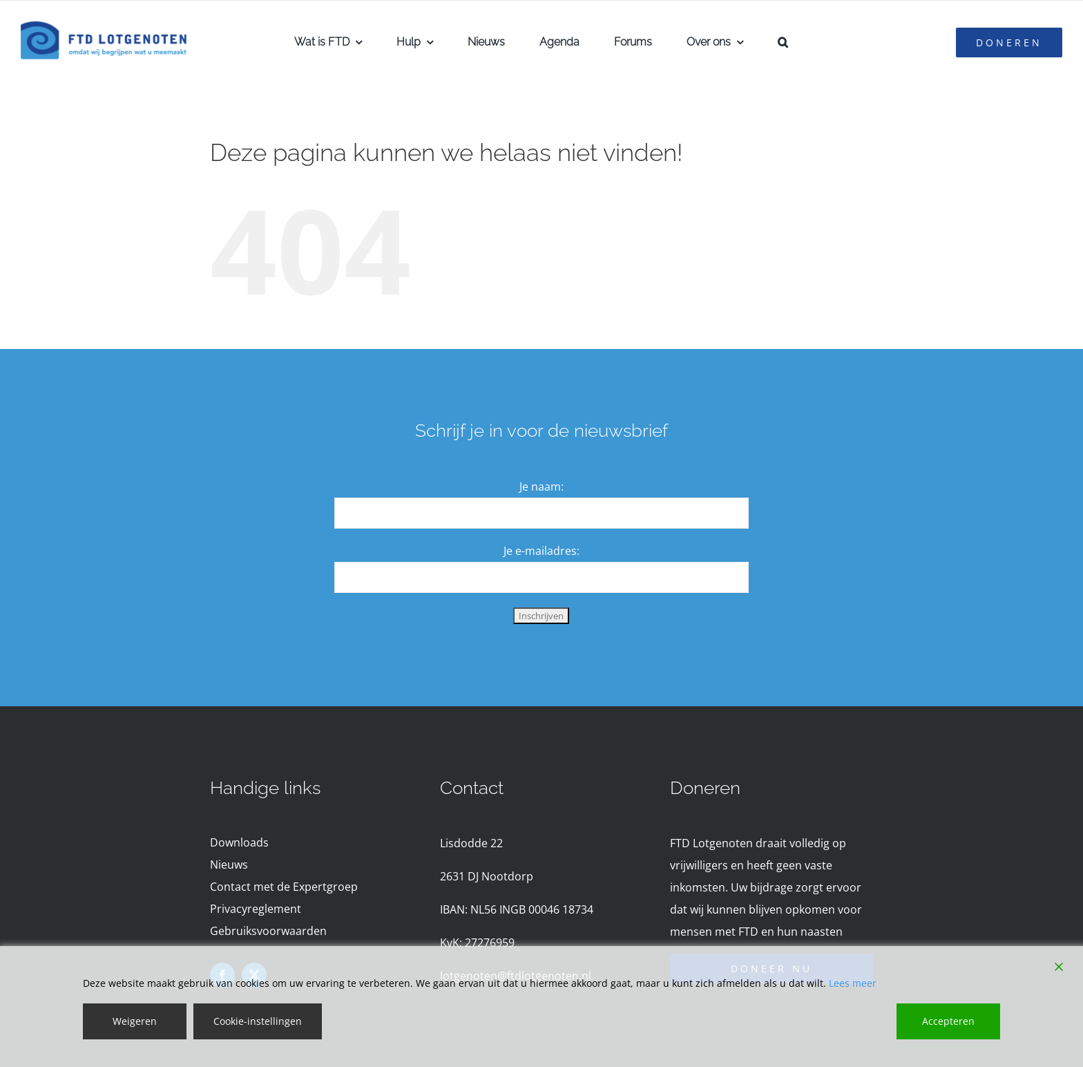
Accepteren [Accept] (948, 1021)
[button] (783, 42)
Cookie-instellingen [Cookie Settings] (257, 1021)
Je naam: (541, 486)
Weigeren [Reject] (135, 1021)
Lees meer (852, 983)
